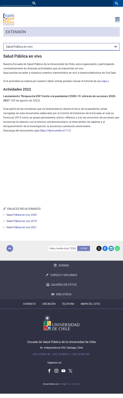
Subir (9, 252)
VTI (67, 388)
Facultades (59, 10)
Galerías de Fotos (61, 289)
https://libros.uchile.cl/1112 (56, 134)
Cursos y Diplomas (61, 279)
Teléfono (68, 308)
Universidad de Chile (61, 327)
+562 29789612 (61, 358)
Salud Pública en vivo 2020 (21, 219)
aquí (104, 85)
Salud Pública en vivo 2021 (21, 231)
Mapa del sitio (90, 308)
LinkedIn (111, 252)
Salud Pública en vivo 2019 (21, 225)
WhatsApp (117, 252)
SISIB (61, 388)
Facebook (105, 253)
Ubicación (48, 308)
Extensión (16, 36)
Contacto (29, 308)
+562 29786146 (41, 358)
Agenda (61, 269)
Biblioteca (61, 298)
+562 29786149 (80, 358)
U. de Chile (75, 388)
